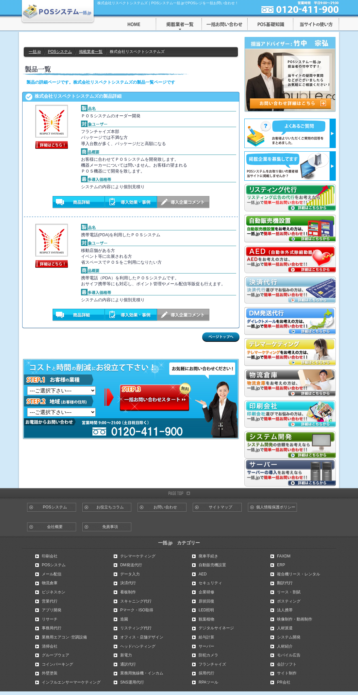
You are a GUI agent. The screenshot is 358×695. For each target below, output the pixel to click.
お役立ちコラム (110, 507)
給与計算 (206, 637)
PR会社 (283, 682)
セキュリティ (210, 583)
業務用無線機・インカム (141, 673)
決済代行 (128, 583)
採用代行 (206, 673)
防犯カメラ (208, 655)
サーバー (206, 646)
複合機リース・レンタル (298, 574)
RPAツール (208, 682)
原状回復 (206, 601)
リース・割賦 (289, 592)
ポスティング (289, 601)
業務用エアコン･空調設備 (64, 637)
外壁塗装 (49, 673)
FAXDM (283, 556)
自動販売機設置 (212, 565)
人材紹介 (285, 646)
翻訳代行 (285, 583)
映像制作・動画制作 (294, 619)
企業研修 (206, 592)
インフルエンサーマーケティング (71, 682)
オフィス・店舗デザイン (141, 637)
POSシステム (60, 51)
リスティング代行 (136, 628)
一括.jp (35, 51)
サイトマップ (220, 507)
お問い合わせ (165, 507)
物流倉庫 (49, 583)
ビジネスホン (53, 592)
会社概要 (55, 526)
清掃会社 (49, 646)
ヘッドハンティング (137, 646)
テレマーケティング (137, 556)
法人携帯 (285, 610)
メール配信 (51, 574)
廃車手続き (208, 556)
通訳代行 (128, 664)
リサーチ (49, 619)
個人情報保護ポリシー (275, 507)
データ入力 (130, 574)
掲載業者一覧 (91, 51)
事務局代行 (51, 628)
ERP (281, 565)
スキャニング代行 (136, 601)
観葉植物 (206, 619)
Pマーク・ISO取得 (136, 610)
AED (203, 574)
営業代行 (49, 601)
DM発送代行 (131, 565)
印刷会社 (49, 556)
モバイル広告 (289, 655)
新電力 (126, 655)
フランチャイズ (212, 664)
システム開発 (289, 637)
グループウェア (55, 655)
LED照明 (206, 610)
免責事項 (110, 526)
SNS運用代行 (132, 682)
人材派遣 (285, 628)
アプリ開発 (51, 610)
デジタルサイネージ (216, 628)
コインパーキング (57, 664)
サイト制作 (287, 673)
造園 (124, 619)
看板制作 (128, 592)
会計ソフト (287, 664)
